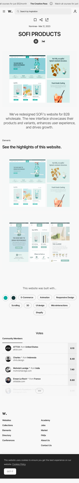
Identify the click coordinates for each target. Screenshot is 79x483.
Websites (6, 420)
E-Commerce (27, 297)
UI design (40, 305)
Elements (6, 430)
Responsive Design (65, 297)
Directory (6, 435)
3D (27, 305)
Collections (7, 425)
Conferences (8, 440)
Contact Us (46, 445)
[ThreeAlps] (36, 41)
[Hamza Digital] (43, 41)
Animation (45, 297)
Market (44, 430)
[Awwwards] (10, 11)
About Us (45, 440)
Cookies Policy (19, 464)
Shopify (39, 312)
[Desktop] (39, 183)
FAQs (43, 435)
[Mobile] (39, 242)
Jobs (43, 425)
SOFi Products (39, 34)
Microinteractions (59, 305)
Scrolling (16, 305)
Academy (45, 420)
